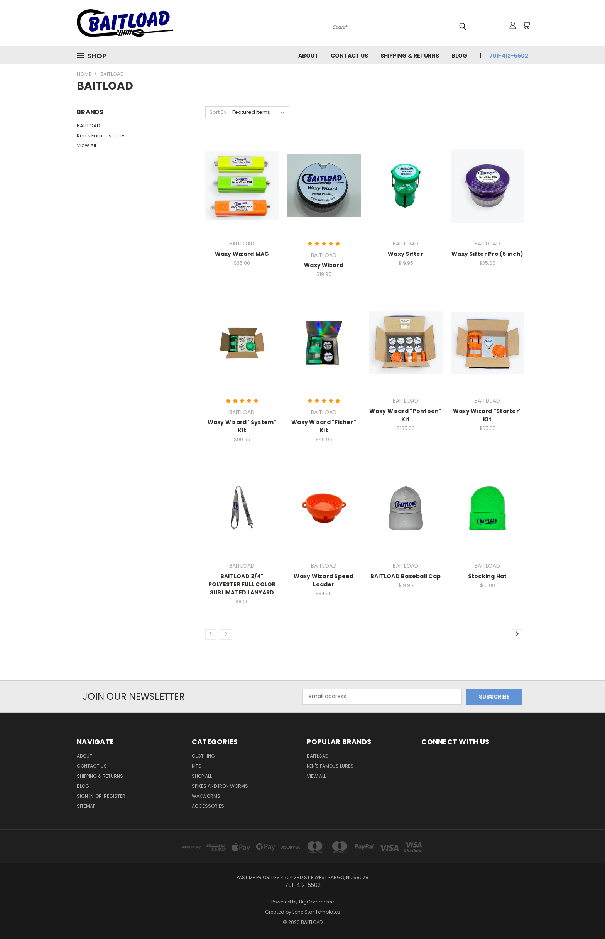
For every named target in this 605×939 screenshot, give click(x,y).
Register (114, 796)
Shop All (202, 776)
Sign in (86, 796)
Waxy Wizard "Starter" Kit (487, 415)
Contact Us (349, 55)
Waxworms (206, 796)
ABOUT (308, 55)
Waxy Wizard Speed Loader (323, 580)
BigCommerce (316, 901)
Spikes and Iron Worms (220, 786)
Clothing (203, 756)
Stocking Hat (487, 576)
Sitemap (86, 806)
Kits (196, 766)
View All (86, 145)
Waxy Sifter (405, 254)
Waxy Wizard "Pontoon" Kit (405, 415)
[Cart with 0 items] (526, 25)
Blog (459, 55)
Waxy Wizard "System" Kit (242, 426)
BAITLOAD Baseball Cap (405, 576)
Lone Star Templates (316, 912)
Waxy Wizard (323, 265)
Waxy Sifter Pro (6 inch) (487, 254)
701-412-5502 (508, 55)
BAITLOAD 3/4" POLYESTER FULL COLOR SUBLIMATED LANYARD (242, 584)
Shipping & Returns (409, 55)
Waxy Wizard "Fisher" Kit (323, 426)
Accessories (208, 806)
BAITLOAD (88, 125)
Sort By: (219, 112)
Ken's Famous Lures (101, 135)
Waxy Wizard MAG (242, 254)
